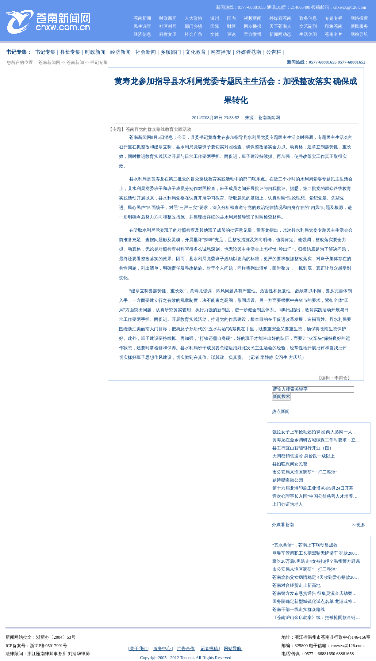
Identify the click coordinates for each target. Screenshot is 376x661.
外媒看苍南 (280, 18)
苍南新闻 (142, 18)
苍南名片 (333, 34)
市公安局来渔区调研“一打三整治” (305, 472)
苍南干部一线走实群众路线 (298, 609)
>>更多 (358, 524)
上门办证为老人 (287, 504)
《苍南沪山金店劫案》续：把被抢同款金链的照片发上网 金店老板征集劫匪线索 (318, 617)
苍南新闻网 (49, 62)
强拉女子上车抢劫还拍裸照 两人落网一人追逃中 (318, 431)
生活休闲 (308, 34)
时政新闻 (168, 18)
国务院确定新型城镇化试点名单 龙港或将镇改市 (318, 601)
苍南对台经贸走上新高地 (296, 585)
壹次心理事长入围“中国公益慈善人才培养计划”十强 (318, 496)
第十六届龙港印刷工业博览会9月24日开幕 (312, 488)
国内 (231, 18)
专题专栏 (333, 18)
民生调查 (142, 26)
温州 (214, 18)
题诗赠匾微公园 (287, 480)
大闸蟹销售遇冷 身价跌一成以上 (303, 456)
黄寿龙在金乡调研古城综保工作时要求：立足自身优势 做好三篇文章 (318, 439)
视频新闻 (252, 18)
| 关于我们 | (138, 648)
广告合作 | (186, 648)
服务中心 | (163, 648)
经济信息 (142, 34)
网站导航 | (233, 648)
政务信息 (308, 18)
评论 (231, 34)
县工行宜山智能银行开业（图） (303, 448)
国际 (214, 26)
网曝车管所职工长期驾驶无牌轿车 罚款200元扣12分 (318, 553)
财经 (231, 26)
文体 (214, 34)
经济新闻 (120, 52)
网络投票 (359, 18)
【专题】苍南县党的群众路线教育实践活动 (149, 129)
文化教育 (195, 52)
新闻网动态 (280, 34)
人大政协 (193, 18)
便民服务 (359, 26)
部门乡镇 (193, 26)
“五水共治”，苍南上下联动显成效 (305, 545)
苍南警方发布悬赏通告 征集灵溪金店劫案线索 (316, 593)
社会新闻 (145, 52)
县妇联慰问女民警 (289, 464)
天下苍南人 (280, 26)
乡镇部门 (171, 52)
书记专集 (45, 52)
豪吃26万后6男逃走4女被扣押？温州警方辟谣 (316, 561)
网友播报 (252, 26)
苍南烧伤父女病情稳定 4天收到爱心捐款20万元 (317, 577)
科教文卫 (168, 34)
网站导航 (359, 34)
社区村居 (168, 26)
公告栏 (273, 52)
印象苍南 (333, 26)
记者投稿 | (210, 648)
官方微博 (252, 34)
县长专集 (70, 52)
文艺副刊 (308, 26)
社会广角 (193, 34)
